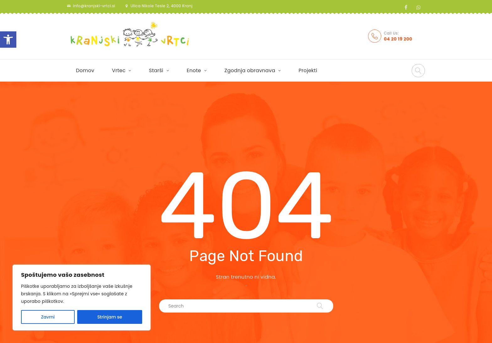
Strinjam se (109, 317)
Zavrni (48, 317)
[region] (82, 297)
